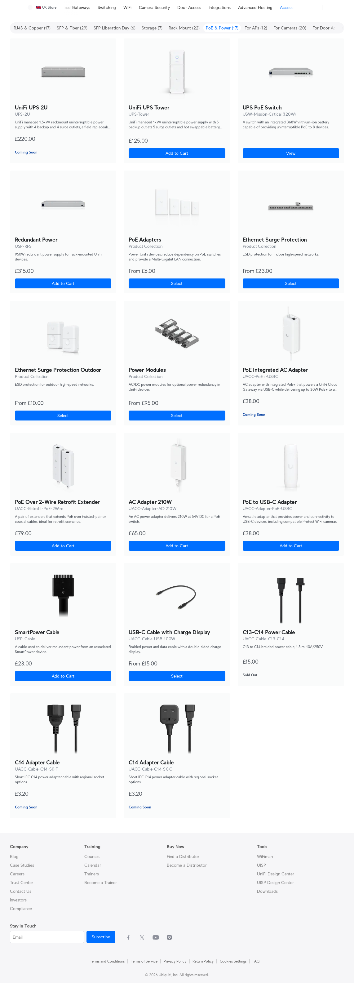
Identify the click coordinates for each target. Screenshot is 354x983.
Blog (14, 856)
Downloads (267, 891)
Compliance (21, 908)
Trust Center (21, 882)
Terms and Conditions (107, 961)
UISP (261, 865)
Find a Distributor (183, 856)
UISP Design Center (275, 882)
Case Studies (22, 865)
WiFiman (265, 856)
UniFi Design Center (275, 873)
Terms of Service (144, 961)
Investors (18, 899)
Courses (92, 856)
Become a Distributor (187, 865)
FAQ (256, 961)
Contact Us (20, 891)
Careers (17, 873)
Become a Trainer (100, 882)
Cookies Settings (233, 961)
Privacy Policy (175, 961)
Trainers (91, 873)
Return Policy (203, 961)
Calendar (92, 865)
